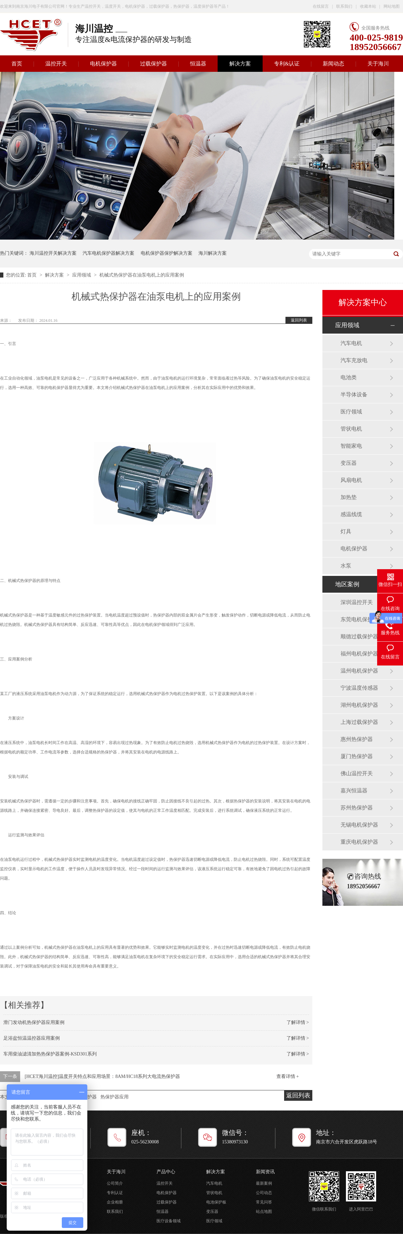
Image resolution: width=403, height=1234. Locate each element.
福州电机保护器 (359, 653)
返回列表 (299, 320)
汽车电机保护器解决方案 (108, 253)
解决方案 (240, 63)
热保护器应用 (114, 1096)
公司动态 (264, 1192)
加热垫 (349, 497)
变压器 (349, 463)
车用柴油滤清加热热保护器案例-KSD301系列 (50, 1053)
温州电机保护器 (359, 671)
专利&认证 (287, 63)
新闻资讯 (265, 1171)
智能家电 (351, 446)
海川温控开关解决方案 (53, 253)
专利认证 (115, 1192)
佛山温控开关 (357, 773)
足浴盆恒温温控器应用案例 (31, 1038)
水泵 (346, 566)
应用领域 (82, 275)
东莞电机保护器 (359, 619)
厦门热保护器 (357, 756)
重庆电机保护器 (359, 842)
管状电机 (351, 429)
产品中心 (165, 1171)
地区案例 (347, 584)
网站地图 (392, 6)
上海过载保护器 (359, 722)
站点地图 (264, 1211)
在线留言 (321, 6)
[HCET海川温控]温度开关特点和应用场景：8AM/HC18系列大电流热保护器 (102, 1076)
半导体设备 (354, 394)
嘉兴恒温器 (354, 790)
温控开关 (56, 63)
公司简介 (115, 1183)
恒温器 (198, 63)
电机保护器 (103, 63)
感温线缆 (351, 514)
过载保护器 (153, 63)
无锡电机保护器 (359, 825)
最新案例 (264, 1183)
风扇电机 (351, 480)
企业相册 (115, 1202)
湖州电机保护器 (359, 705)
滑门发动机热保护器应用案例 (33, 1022)
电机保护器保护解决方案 (166, 253)
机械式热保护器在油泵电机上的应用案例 (141, 275)
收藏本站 (368, 6)
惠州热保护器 (357, 739)
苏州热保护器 (357, 807)
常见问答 (264, 1202)
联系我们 (344, 6)
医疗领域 (351, 411)
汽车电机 (351, 343)
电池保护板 (216, 1202)
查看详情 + (287, 1076)
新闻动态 (333, 63)
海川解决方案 (212, 253)
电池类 (349, 377)
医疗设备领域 (168, 1221)
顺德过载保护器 (359, 636)
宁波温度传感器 (359, 688)
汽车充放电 (354, 360)
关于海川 (378, 63)
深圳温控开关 (357, 602)
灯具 (346, 531)
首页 (32, 275)
